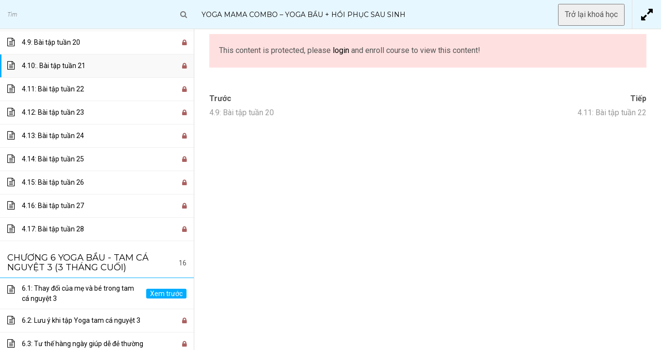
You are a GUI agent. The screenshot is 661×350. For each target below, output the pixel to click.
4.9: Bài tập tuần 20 (241, 112)
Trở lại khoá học (591, 14)
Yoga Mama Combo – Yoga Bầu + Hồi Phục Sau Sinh (304, 14)
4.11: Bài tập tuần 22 (611, 112)
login (341, 50)
